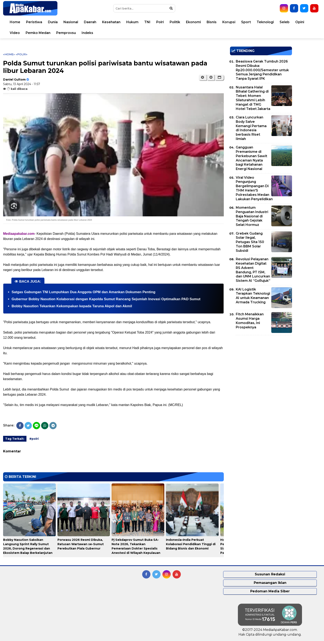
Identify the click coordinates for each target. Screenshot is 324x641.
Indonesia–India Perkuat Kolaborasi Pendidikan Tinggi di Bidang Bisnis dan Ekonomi (191, 544)
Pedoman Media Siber (270, 591)
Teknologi (265, 22)
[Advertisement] (261, 367)
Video (15, 33)
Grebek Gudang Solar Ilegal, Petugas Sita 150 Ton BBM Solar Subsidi (250, 242)
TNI (147, 22)
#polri (34, 439)
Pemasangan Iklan (270, 583)
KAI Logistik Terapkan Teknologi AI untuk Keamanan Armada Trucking (253, 295)
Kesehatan (111, 22)
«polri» (21, 54)
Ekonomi (193, 22)
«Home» (9, 54)
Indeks (87, 33)
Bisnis (212, 22)
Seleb (284, 22)
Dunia (53, 22)
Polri (160, 22)
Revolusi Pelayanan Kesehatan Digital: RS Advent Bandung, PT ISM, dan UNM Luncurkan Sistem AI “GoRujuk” (253, 270)
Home (15, 22)
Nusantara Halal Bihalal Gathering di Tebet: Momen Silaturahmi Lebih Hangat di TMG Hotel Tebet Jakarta (253, 98)
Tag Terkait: (14, 439)
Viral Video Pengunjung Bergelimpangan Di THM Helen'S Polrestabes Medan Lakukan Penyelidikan (254, 188)
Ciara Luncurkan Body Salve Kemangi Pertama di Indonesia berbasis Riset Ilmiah (251, 128)
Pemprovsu (66, 33)
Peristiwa (34, 22)
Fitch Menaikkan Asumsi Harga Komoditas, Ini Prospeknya (250, 320)
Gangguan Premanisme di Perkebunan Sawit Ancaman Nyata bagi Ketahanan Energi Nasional (251, 158)
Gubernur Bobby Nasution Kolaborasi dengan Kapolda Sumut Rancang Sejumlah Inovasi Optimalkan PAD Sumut (106, 299)
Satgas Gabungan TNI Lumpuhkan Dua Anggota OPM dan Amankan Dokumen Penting (83, 292)
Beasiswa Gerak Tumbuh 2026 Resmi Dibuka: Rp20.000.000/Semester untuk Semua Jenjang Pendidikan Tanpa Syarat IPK (262, 70)
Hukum (132, 22)
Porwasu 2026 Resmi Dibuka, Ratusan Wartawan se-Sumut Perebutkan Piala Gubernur (80, 544)
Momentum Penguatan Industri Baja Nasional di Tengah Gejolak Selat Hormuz (252, 216)
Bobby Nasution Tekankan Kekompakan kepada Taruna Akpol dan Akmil (72, 306)
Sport (246, 22)
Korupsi (228, 22)
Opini (299, 22)
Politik (175, 22)
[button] (219, 77)
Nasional (70, 22)
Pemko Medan (38, 33)
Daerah (90, 22)
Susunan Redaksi (270, 574)
